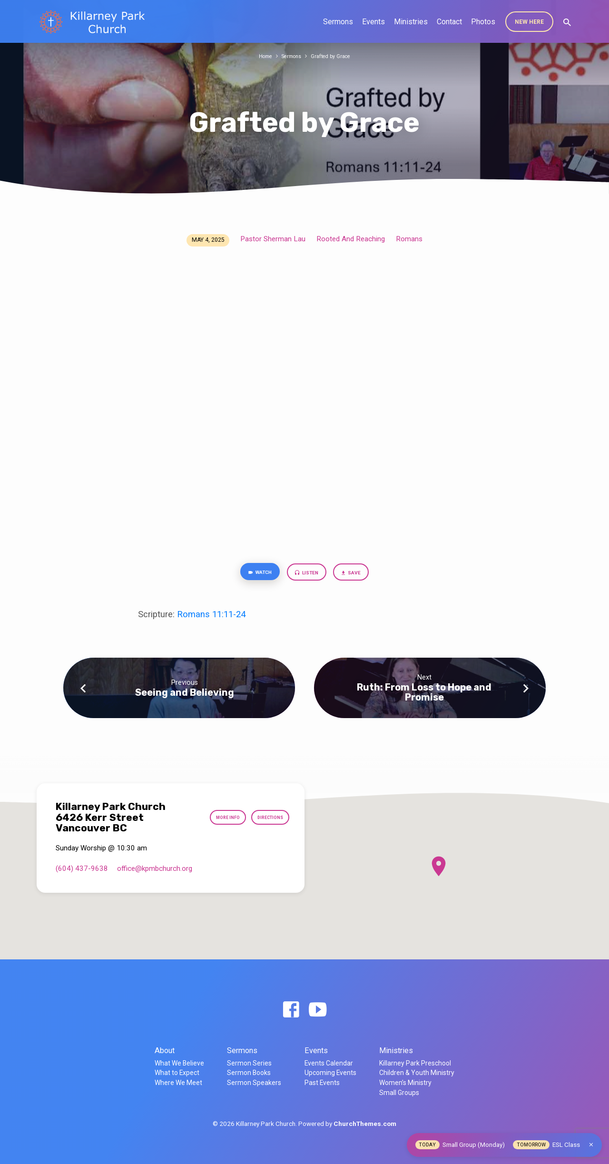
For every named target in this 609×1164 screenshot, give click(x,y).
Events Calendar (328, 1063)
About (165, 1050)
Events (373, 21)
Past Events (322, 1082)
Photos (483, 21)
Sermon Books (249, 1072)
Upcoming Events (330, 1072)
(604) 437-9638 (82, 868)
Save (360, 575)
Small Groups (399, 1092)
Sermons (338, 21)
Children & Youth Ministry (416, 1072)
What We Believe (179, 1063)
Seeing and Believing (184, 695)
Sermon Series (249, 1063)
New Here (529, 22)
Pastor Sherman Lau (272, 239)
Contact (449, 21)
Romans (409, 239)
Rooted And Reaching (350, 239)
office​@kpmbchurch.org (154, 868)
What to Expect (177, 1072)
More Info (213, 817)
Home (260, 55)
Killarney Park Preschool (415, 1063)
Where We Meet (178, 1082)
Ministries (411, 21)
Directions (264, 817)
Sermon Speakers (254, 1082)
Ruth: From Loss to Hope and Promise (424, 695)
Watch (251, 574)
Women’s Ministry (405, 1082)
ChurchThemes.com (365, 1123)
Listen (308, 575)
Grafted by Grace (334, 55)
